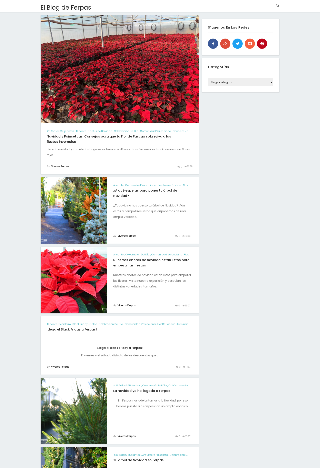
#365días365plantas (60, 131)
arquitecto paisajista (155, 455)
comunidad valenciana (155, 131)
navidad (188, 185)
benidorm (65, 324)
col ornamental (178, 385)
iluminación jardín (189, 324)
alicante (81, 131)
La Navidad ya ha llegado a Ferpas (141, 390)
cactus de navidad (100, 131)
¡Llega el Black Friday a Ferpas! (72, 329)
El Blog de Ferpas (66, 7)
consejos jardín (183, 131)
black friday (80, 324)
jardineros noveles (169, 185)
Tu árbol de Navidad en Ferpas (138, 460)
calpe (93, 324)
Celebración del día (126, 131)
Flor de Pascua (166, 324)
